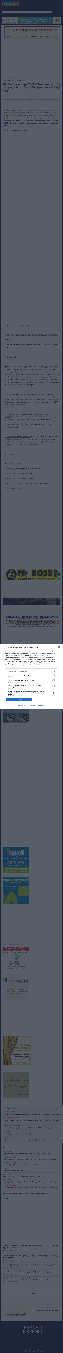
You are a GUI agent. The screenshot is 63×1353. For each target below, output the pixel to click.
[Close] (59, 647)
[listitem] (31, 671)
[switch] (53, 675)
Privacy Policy (41, 705)
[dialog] (31, 676)
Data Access (31, 705)
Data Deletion (21, 705)
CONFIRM (19, 699)
